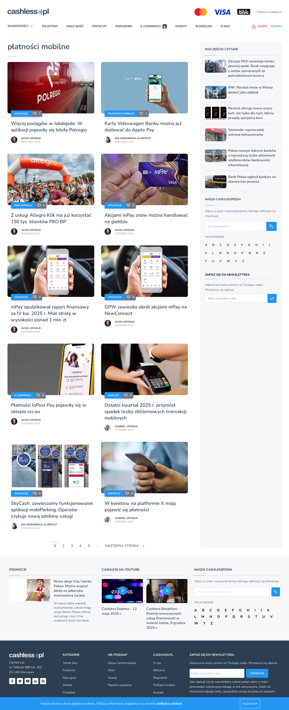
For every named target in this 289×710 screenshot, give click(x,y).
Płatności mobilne (121, 113)
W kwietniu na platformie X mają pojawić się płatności (140, 506)
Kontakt (158, 692)
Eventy (181, 26)
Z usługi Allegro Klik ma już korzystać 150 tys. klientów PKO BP (51, 218)
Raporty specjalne (120, 685)
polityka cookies (169, 703)
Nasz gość (75, 26)
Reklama (159, 670)
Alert (111, 670)
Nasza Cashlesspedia (122, 663)
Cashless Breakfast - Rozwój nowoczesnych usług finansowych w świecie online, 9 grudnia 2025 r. (165, 618)
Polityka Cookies (164, 685)
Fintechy (99, 26)
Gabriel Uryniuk (126, 426)
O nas (225, 26)
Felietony (50, 26)
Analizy (113, 395)
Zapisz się (257, 673)
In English (203, 26)
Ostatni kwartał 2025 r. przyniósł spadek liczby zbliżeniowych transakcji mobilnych (145, 411)
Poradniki (123, 26)
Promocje (18, 569)
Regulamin (160, 678)
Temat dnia (70, 663)
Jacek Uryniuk (31, 138)
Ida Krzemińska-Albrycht (133, 138)
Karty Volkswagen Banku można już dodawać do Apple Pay (143, 126)
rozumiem (250, 703)
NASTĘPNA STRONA (122, 545)
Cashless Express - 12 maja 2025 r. (119, 611)
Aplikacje (21, 113)
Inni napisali (23, 205)
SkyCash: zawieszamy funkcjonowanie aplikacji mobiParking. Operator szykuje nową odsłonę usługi (52, 509)
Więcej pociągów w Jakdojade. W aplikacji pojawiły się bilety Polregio (49, 126)
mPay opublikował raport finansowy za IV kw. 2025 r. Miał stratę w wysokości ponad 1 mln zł (50, 313)
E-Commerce (22, 395)
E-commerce (151, 26)
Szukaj (112, 678)
